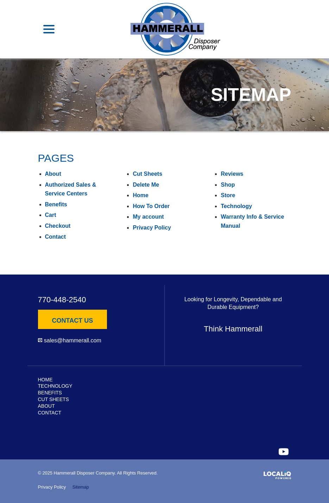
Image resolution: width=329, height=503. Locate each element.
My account (148, 217)
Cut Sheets (147, 174)
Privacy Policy (152, 228)
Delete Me (146, 185)
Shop (228, 185)
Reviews (232, 174)
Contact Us (72, 320)
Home (140, 195)
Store (228, 195)
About (53, 174)
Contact (55, 237)
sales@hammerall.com (72, 340)
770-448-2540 (62, 300)
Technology (236, 206)
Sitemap (80, 487)
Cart (50, 215)
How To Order (151, 206)
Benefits (56, 204)
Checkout (58, 226)
